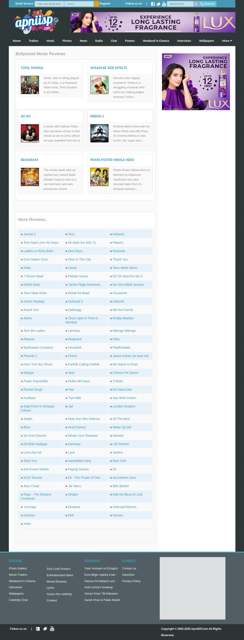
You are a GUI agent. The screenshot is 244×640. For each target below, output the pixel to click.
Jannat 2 (30, 234)
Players (118, 242)
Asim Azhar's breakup (99, 589)
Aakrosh (118, 301)
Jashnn (118, 452)
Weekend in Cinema (156, 41)
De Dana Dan (122, 389)
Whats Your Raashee (83, 435)
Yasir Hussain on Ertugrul (101, 569)
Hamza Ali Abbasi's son (100, 582)
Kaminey (74, 444)
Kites (116, 339)
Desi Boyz (75, 251)
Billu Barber (121, 486)
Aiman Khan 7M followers (101, 596)
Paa (71, 389)
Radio (99, 41)
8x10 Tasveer (33, 477)
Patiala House (78, 276)
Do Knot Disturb (35, 435)
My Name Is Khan (125, 364)
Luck (71, 452)
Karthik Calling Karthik (83, 364)
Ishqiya (29, 373)
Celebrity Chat (18, 602)
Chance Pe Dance (125, 373)
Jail (70, 406)
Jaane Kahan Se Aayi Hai (131, 356)
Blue (27, 427)
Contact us (129, 569)
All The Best (121, 419)
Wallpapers (206, 41)
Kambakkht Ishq (79, 461)
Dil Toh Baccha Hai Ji (128, 276)
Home (17, 41)
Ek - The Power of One (84, 477)
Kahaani (118, 234)
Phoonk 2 (30, 356)
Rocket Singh (33, 389)
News (83, 41)
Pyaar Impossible (36, 381)
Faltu (27, 268)
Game (72, 268)
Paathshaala (121, 347)
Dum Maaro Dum (36, 259)
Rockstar (119, 251)
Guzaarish (120, 293)
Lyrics (50, 589)
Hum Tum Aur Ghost (38, 364)
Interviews (184, 41)
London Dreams (124, 406)
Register (105, 3)
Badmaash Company (38, 347)
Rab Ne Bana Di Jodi (127, 494)
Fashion (29, 515)
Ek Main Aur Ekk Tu (82, 242)
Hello (27, 524)
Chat (114, 41)
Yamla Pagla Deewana (84, 284)
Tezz (71, 234)
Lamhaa (74, 330)
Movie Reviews (56, 583)
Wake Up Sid (122, 427)
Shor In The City (79, 259)
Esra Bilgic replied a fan (100, 575)
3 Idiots (118, 381)
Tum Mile (74, 398)
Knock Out (31, 310)
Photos (67, 41)
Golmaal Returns (124, 507)
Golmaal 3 (75, 301)
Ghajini (73, 494)
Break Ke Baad (78, 293)
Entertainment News (60, 576)
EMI (71, 515)
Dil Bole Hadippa (35, 444)
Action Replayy (34, 301)
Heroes (118, 515)
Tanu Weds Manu (125, 268)
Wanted (118, 435)
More (226, 41)
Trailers (33, 41)
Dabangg (74, 310)
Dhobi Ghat (32, 284)
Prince (72, 356)
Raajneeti (75, 339)
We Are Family (123, 310)
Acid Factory (77, 427)
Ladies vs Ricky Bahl (38, 251)
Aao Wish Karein (124, 398)
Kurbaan (30, 398)
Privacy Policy (131, 582)
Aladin (28, 419)
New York (119, 461)
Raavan (29, 339)
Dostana (74, 507)
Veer (71, 373)
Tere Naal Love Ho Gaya (41, 242)
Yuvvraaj (30, 507)
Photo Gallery (18, 569)
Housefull (74, 347)
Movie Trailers (18, 575)
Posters (130, 41)
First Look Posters (58, 569)
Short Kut (30, 461)
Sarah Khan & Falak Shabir (102, 602)
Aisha (27, 318)
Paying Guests (78, 469)
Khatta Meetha (123, 318)
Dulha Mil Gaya (79, 381)
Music (50, 41)
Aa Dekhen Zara (124, 477)
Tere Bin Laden (34, 330)
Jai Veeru (74, 486)
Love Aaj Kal (32, 452)
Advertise (128, 575)
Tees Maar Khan (35, 293)
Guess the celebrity (59, 596)
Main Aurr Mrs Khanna (84, 419)
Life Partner (121, 444)
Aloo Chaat (31, 486)
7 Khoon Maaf (33, 276)
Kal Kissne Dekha (36, 469)
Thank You (120, 259)
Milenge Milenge (124, 330)
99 (114, 469)
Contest (52, 603)
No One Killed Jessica (128, 284)
